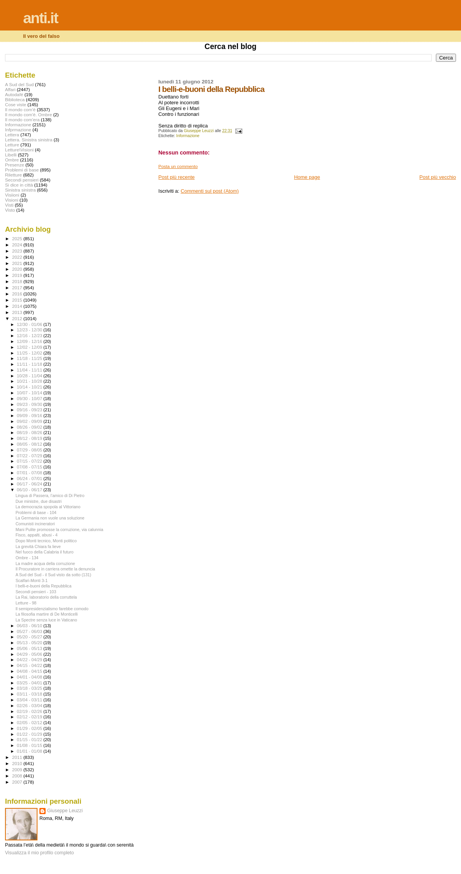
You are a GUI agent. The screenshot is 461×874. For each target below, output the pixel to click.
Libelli (11, 154)
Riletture (13, 174)
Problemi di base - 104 (35, 512)
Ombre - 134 (26, 557)
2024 (17, 244)
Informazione (187, 136)
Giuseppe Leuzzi (65, 810)
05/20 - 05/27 (30, 637)
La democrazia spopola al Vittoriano (47, 506)
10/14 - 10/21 (30, 387)
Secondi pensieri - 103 (35, 591)
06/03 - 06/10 (30, 625)
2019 (17, 275)
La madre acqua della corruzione (45, 563)
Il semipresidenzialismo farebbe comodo (51, 608)
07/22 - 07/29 (30, 455)
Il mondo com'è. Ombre (28, 114)
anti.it (40, 18)
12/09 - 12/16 (30, 341)
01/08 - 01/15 (30, 745)
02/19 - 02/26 (30, 711)
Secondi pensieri (22, 179)
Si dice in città (19, 184)
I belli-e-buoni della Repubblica (43, 586)
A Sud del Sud (19, 84)
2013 (17, 312)
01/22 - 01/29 (30, 734)
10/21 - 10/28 (30, 381)
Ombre (12, 159)
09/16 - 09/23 (30, 409)
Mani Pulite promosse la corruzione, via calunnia (59, 529)
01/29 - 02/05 (30, 728)
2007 (17, 781)
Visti (9, 204)
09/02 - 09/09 (30, 421)
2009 (17, 769)
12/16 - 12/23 (30, 335)
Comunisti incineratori (35, 523)
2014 (17, 306)
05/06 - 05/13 (30, 648)
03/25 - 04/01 (30, 683)
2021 (17, 263)
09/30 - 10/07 (30, 398)
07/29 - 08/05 (30, 450)
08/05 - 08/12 (30, 444)
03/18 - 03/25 (30, 688)
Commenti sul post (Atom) (210, 191)
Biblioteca (15, 99)
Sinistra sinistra (20, 189)
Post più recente (176, 177)
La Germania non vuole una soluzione (49, 518)
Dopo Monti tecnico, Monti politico (46, 540)
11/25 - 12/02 (30, 353)
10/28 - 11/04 (30, 375)
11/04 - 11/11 (30, 370)
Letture (12, 144)
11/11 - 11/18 (30, 364)
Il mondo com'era (22, 119)
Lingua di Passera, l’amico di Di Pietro (49, 495)
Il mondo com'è (20, 109)
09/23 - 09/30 (30, 404)
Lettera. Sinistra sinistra (28, 139)
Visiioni (12, 194)
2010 (17, 763)
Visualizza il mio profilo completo (39, 852)
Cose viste (15, 104)
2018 (17, 281)
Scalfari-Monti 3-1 (31, 580)
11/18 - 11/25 (30, 358)
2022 (17, 257)
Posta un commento (178, 166)
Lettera (12, 134)
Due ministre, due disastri (38, 501)
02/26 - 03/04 (30, 705)
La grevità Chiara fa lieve (38, 546)
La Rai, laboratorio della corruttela (46, 597)
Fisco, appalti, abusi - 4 (36, 535)
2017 (17, 287)
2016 (17, 293)
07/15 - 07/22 (30, 461)
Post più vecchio (437, 177)
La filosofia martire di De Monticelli (46, 614)
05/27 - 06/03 (30, 631)
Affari (10, 89)
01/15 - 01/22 (30, 739)
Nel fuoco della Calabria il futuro (44, 552)
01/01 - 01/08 (30, 751)
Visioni (11, 199)
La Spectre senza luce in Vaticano (46, 620)
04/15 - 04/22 (30, 665)
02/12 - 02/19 (30, 716)
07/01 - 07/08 (30, 472)
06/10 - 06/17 (30, 489)
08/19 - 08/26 (30, 432)
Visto (10, 209)
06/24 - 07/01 (30, 478)
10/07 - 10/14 (30, 392)
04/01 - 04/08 (30, 677)
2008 (17, 775)
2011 (17, 757)
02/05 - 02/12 (30, 722)
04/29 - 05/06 (30, 654)
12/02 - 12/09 (30, 347)
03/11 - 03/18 (30, 694)
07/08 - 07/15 (30, 467)
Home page (307, 177)
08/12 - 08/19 (30, 438)
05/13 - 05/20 (30, 642)
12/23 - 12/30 (30, 330)
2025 (17, 238)
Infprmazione (18, 129)
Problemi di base (22, 169)
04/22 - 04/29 (30, 659)
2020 (17, 269)
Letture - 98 (25, 603)
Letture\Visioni (19, 149)
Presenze (14, 164)
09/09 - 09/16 (30, 415)
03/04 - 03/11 (30, 700)
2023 (17, 250)
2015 (17, 299)
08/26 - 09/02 (30, 427)
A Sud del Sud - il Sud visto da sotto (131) (53, 574)
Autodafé (14, 94)
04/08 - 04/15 (30, 671)
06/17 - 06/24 (30, 484)
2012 (17, 318)
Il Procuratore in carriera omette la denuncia (55, 569)
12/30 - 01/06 (30, 324)
